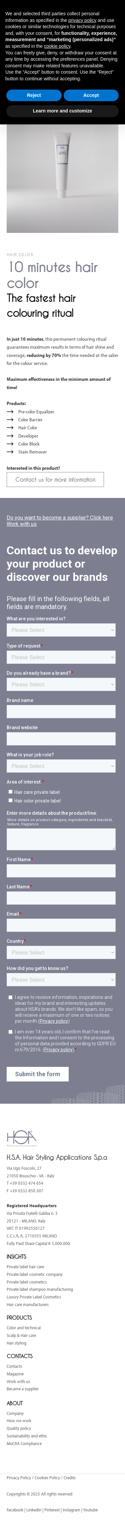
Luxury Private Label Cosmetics (34, 1297)
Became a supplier (23, 1389)
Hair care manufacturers (28, 1304)
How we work (19, 1420)
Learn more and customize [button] (62, 110)
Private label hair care (25, 1267)
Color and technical (24, 1328)
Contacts (14, 1366)
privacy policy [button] (82, 20)
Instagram (71, 1510)
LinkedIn (33, 1510)
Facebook (15, 1510)
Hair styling (16, 1343)
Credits (70, 1478)
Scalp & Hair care (21, 1335)
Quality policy (19, 1428)
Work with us (18, 1381)
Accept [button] (91, 95)
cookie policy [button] (57, 46)
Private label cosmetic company (35, 1274)
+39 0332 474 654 (26, 1183)
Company (15, 1413)
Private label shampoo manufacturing (40, 1289)
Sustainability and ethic (27, 1436)
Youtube (90, 1510)
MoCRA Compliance (24, 1443)
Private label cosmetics (27, 1282)
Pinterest (52, 1510)
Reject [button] (34, 95)
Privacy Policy (19, 1478)
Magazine (15, 1374)
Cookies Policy (47, 1478)
